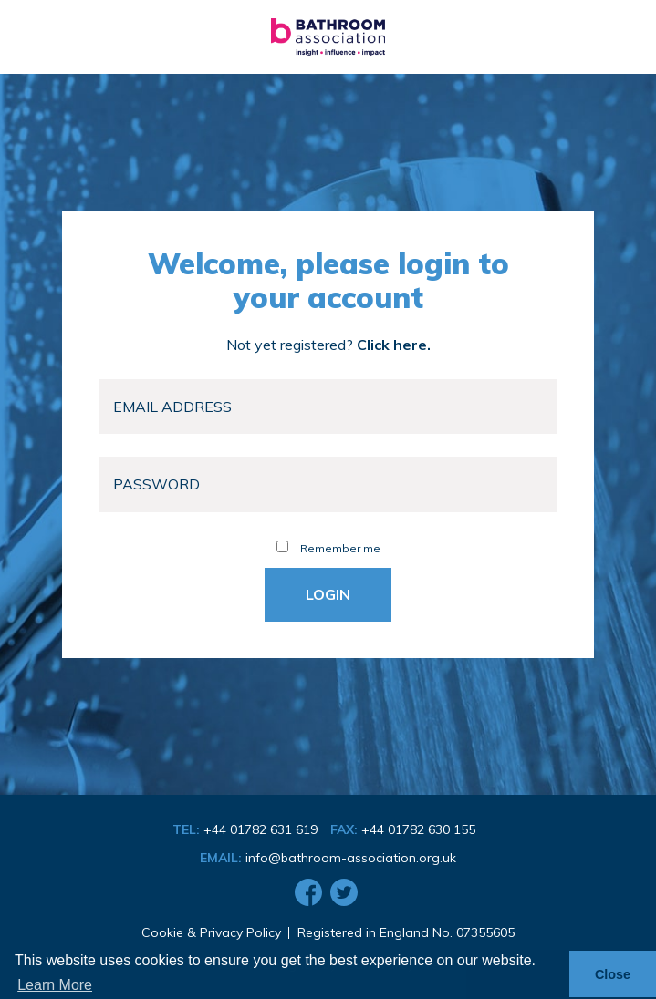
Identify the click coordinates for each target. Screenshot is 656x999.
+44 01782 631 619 (260, 829)
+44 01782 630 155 (418, 829)
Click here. (394, 344)
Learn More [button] (54, 985)
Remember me (328, 548)
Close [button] (612, 974)
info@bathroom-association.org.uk (350, 858)
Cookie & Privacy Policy (211, 932)
